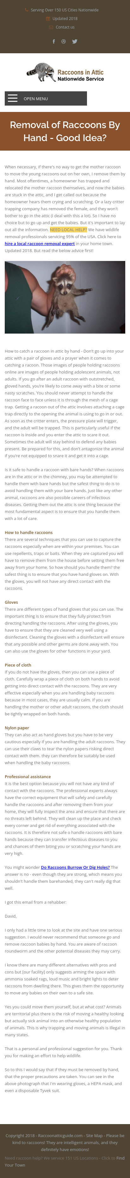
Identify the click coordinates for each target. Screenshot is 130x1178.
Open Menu (36, 98)
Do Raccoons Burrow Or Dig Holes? (75, 867)
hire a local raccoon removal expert (40, 243)
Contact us (65, 27)
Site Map (94, 1135)
